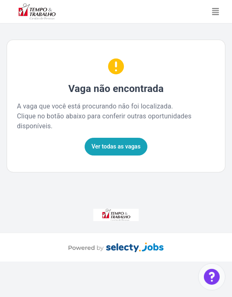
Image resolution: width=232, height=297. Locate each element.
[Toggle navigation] (215, 11)
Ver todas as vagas (116, 146)
